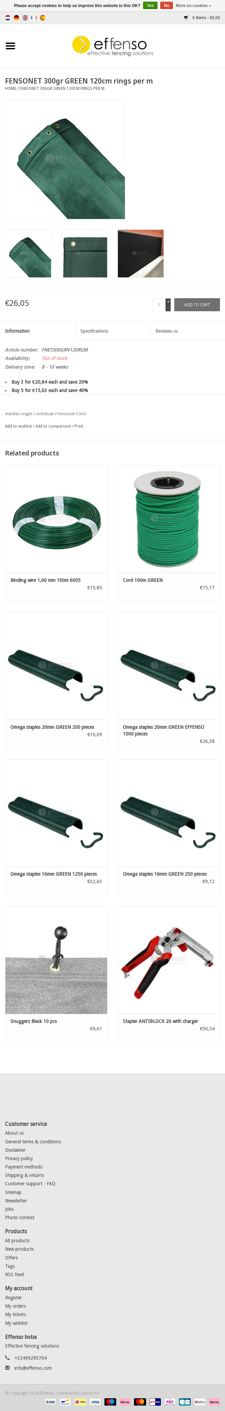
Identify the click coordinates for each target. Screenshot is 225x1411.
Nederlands (7, 17)
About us (14, 1133)
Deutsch (16, 17)
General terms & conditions (33, 1141)
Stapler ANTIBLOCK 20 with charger (160, 1021)
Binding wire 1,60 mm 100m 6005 (45, 580)
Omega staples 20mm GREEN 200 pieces (52, 727)
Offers (11, 1257)
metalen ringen (19, 414)
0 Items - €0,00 (202, 17)
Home (10, 88)
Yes (150, 5)
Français (34, 17)
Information (17, 331)
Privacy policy (19, 1158)
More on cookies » (193, 5)
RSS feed (14, 1274)
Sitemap (13, 1192)
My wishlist (16, 1323)
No (166, 5)
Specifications (94, 331)
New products (19, 1249)
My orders (15, 1306)
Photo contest (19, 1217)
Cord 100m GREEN (143, 580)
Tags (10, 1266)
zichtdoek (45, 414)
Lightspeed (89, 1393)
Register (13, 1297)
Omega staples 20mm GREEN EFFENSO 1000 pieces (163, 730)
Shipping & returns (24, 1175)
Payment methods (23, 1167)
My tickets (15, 1314)
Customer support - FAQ (30, 1183)
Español (42, 17)
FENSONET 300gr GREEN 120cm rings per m (61, 88)
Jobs (9, 1209)
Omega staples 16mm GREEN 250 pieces (165, 874)
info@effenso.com (33, 1368)
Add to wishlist (18, 426)
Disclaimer (15, 1150)
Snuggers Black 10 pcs (33, 1021)
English (25, 17)
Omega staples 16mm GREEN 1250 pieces (53, 874)
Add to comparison (53, 426)
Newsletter (16, 1200)
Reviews (166, 331)
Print (79, 426)
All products (17, 1240)
